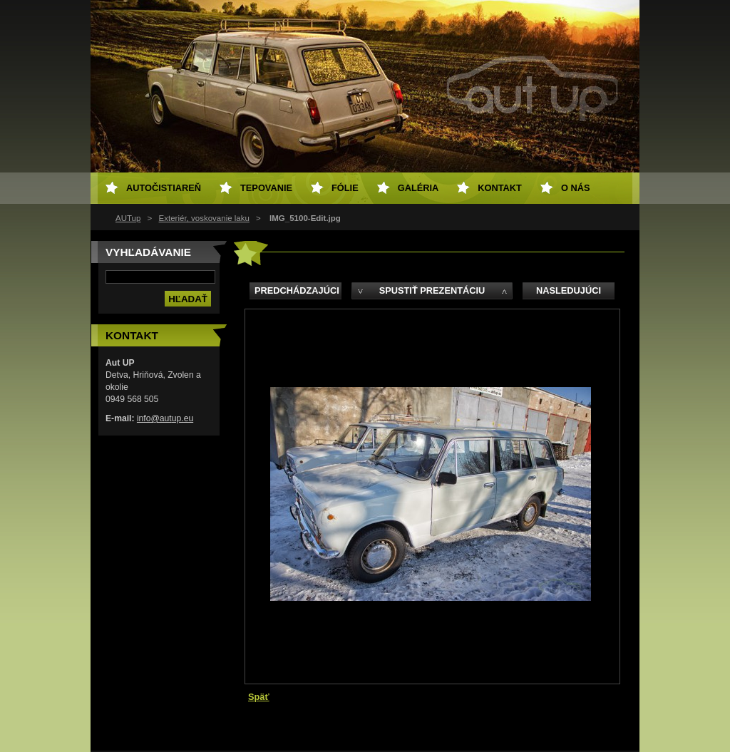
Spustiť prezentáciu (432, 290)
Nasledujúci (568, 290)
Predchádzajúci (297, 290)
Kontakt (500, 187)
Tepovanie (266, 187)
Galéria (418, 187)
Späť (258, 696)
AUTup (127, 218)
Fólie (345, 187)
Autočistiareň (163, 187)
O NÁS (575, 187)
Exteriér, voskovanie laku (204, 218)
